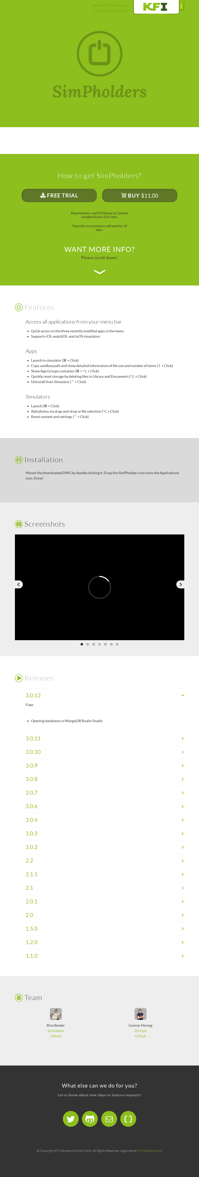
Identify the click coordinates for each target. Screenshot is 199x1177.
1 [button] (82, 644)
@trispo (140, 1031)
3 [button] (93, 644)
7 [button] (117, 644)
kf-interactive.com (150, 1150)
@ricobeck (56, 1031)
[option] (99, 587)
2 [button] (87, 644)
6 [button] (111, 644)
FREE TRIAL (59, 195)
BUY (139, 196)
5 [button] (105, 644)
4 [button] (99, 644)
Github (55, 1036)
